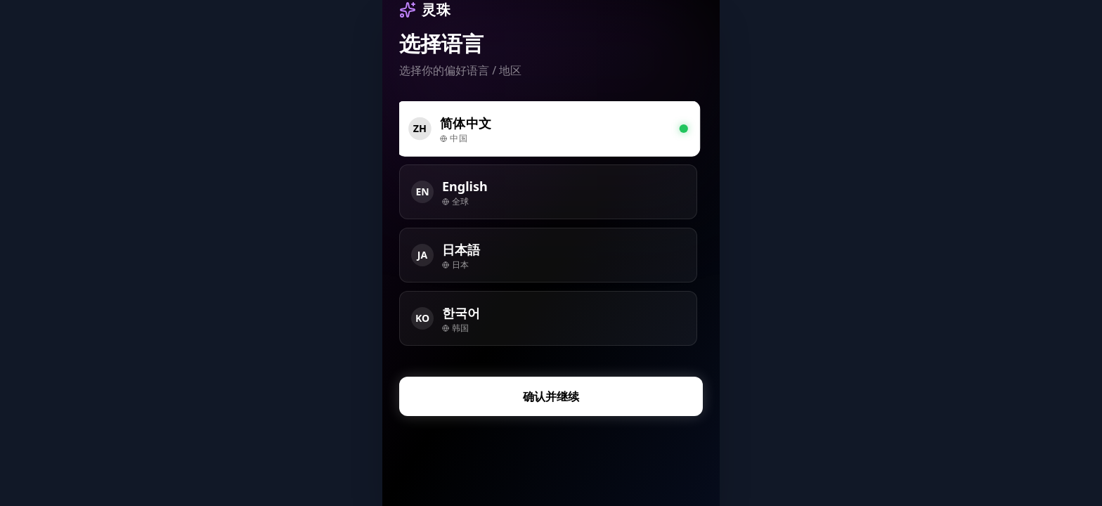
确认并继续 (551, 396)
